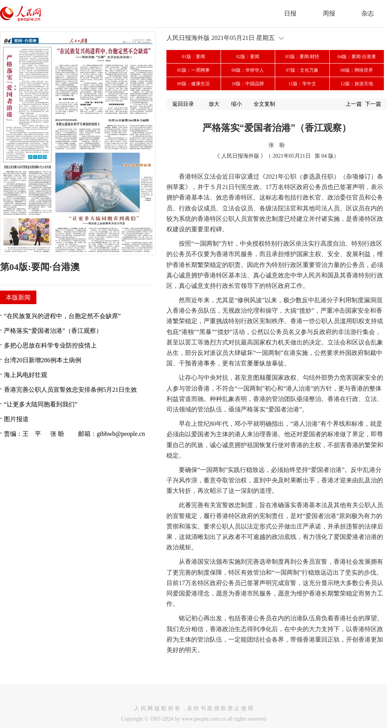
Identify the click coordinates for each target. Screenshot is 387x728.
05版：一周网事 (193, 70)
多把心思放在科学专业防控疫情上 (50, 345)
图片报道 (16, 419)
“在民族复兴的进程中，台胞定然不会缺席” (62, 316)
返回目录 (183, 104)
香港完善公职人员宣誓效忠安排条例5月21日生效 (70, 389)
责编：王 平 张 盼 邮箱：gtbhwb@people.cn (74, 433)
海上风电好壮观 (25, 375)
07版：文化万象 (302, 70)
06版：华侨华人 (247, 70)
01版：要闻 (193, 56)
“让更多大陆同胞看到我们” (40, 404)
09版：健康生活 (193, 83)
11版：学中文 (302, 83)
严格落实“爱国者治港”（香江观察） (53, 330)
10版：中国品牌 (247, 83)
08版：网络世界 (357, 70)
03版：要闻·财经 (302, 56)
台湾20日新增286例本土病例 (42, 360)
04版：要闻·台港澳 (356, 56)
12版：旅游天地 (357, 83)
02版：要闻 (247, 56)
